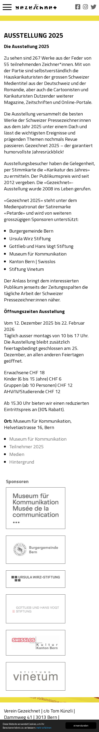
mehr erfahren (43, 728)
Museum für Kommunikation (38, 438)
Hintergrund (21, 461)
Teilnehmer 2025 (26, 446)
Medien (16, 454)
